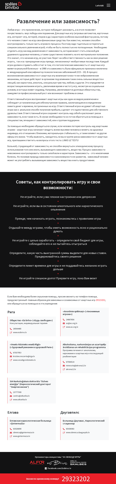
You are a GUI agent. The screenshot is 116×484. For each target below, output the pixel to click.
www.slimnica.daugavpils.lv (78, 432)
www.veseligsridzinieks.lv (24, 360)
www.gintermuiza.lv (21, 436)
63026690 (17, 428)
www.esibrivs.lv (20, 332)
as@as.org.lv (71, 323)
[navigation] (108, 5)
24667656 (70, 319)
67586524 (70, 362)
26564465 (17, 328)
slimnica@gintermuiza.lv (23, 432)
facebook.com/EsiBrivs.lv (58, 468)
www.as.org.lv (72, 327)
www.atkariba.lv (20, 399)
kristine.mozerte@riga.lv (24, 356)
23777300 (17, 392)
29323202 (100, 300)
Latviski (100, 5)
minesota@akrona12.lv (76, 365)
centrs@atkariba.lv (21, 395)
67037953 (17, 352)
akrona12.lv (71, 369)
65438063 (70, 428)
